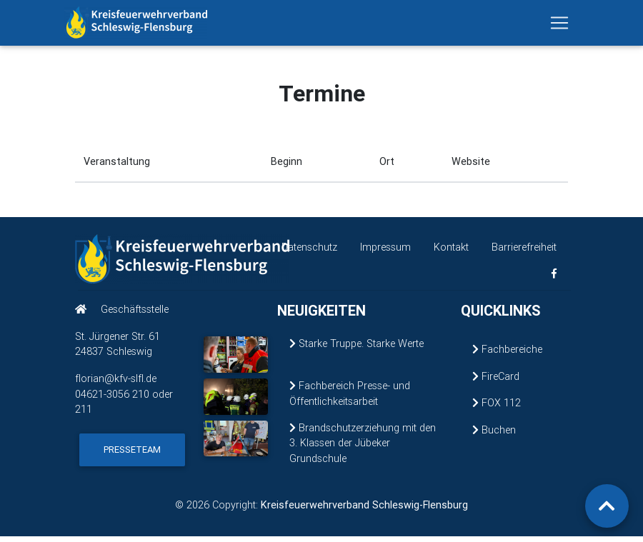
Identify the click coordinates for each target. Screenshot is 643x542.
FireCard (495, 382)
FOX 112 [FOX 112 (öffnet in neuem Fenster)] (496, 408)
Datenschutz (309, 252)
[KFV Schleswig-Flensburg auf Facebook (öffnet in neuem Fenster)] (554, 279)
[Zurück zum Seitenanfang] (607, 506)
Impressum (385, 252)
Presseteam (132, 455)
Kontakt (451, 252)
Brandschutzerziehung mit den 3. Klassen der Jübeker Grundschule (362, 448)
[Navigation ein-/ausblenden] (559, 25)
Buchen (494, 435)
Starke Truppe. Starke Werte (356, 349)
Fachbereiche (507, 354)
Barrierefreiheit (524, 252)
